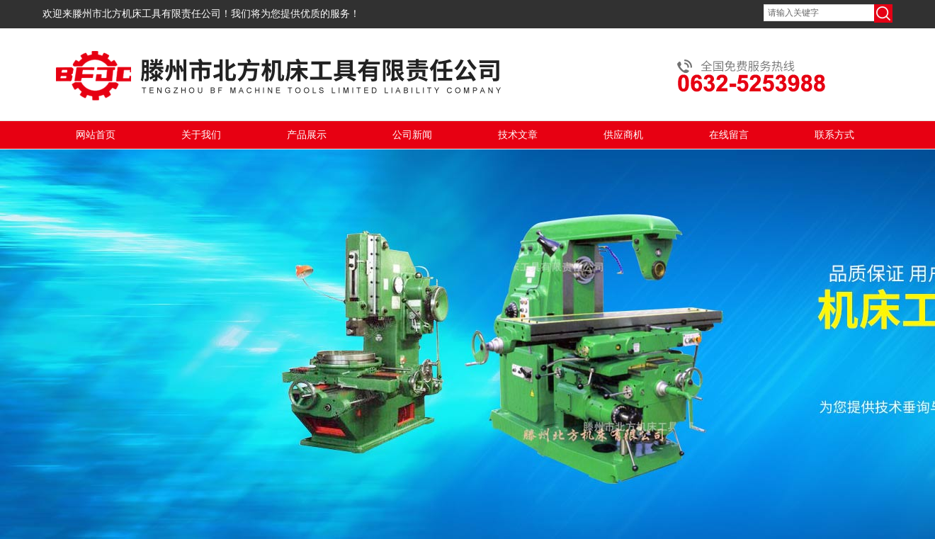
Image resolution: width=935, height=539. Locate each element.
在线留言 (729, 135)
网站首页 (95, 135)
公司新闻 (412, 135)
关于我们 (201, 135)
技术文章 (518, 135)
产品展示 (307, 135)
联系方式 (834, 135)
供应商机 (623, 135)
